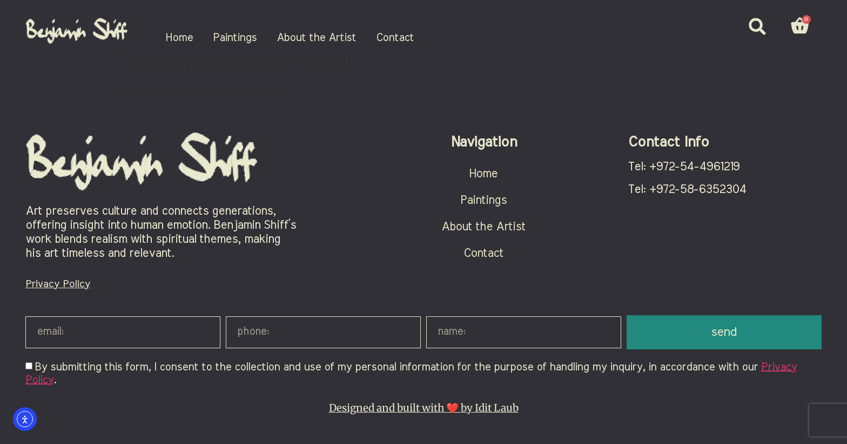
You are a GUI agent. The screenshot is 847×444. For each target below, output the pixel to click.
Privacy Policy (57, 289)
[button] (757, 26)
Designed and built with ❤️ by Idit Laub (424, 413)
